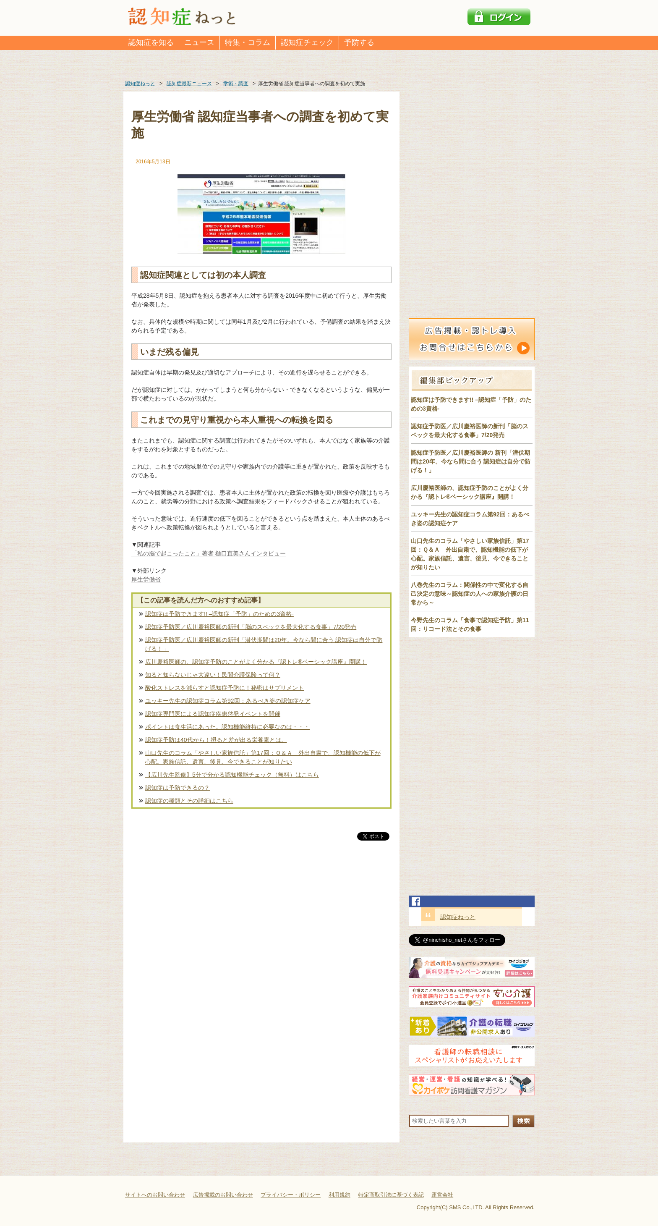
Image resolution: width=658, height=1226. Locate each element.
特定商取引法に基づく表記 (391, 1195)
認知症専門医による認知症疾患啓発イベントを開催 (212, 713)
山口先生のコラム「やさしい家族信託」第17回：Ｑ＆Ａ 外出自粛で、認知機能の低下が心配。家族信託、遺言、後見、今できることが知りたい (263, 757)
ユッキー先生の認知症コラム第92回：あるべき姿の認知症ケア (228, 700)
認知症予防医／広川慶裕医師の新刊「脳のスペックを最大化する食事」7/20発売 (250, 626)
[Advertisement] (261, 930)
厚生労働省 (146, 579)
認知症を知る (151, 42)
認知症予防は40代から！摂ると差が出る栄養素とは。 (216, 739)
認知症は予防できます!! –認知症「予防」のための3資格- (219, 613)
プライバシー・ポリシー (291, 1195)
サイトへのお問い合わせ (155, 1195)
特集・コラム (247, 42)
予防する (359, 42)
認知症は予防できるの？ (177, 787)
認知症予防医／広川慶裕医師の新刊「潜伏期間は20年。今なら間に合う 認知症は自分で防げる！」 (263, 644)
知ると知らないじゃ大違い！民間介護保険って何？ (212, 674)
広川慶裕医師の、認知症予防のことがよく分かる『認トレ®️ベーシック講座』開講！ (256, 661)
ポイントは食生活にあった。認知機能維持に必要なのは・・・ (227, 726)
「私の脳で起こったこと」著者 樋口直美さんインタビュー (208, 553)
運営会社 (442, 1195)
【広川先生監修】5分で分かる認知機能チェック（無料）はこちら (232, 774)
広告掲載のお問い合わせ (223, 1195)
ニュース (199, 42)
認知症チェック (307, 42)
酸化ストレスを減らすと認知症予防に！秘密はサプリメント (224, 687)
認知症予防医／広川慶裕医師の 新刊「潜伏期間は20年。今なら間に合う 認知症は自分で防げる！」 (470, 461)
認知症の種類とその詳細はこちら (189, 800)
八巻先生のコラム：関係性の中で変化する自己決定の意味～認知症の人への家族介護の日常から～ (469, 594)
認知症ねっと (457, 917)
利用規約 (339, 1195)
